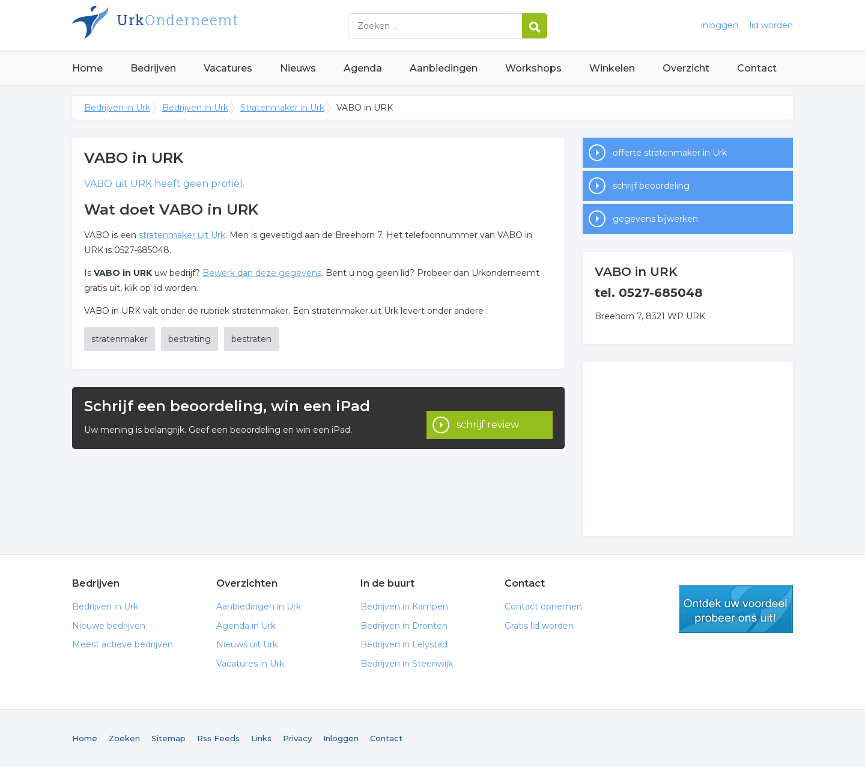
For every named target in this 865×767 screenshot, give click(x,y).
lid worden (771, 25)
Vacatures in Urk (250, 663)
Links (261, 738)
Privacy (297, 738)
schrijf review (488, 418)
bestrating (189, 339)
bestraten (251, 339)
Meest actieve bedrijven (122, 644)
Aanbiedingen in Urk (258, 606)
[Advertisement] (688, 449)
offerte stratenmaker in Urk (670, 152)
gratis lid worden (736, 609)
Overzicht (686, 68)
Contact (757, 68)
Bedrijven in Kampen (404, 606)
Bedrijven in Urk (222, 25)
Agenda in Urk (246, 625)
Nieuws (298, 68)
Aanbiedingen (444, 68)
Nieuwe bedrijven (108, 625)
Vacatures (228, 68)
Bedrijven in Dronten (404, 625)
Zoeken (124, 738)
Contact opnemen (543, 606)
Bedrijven (153, 68)
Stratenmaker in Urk (282, 107)
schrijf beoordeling (651, 185)
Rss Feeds (218, 738)
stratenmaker (119, 339)
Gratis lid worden (539, 625)
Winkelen (612, 68)
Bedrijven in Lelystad (404, 644)
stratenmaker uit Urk (182, 235)
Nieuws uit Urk (247, 644)
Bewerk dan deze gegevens (261, 272)
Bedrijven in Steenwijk (406, 663)
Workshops (533, 68)
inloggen (719, 25)
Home (87, 68)
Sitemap (168, 738)
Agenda (363, 68)
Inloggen (341, 738)
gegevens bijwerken (655, 218)
